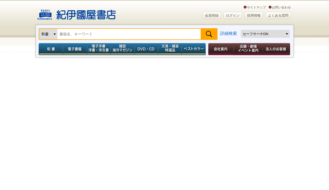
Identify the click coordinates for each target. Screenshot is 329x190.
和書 (50, 49)
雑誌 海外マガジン (122, 49)
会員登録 (212, 15)
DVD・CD (146, 49)
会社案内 (220, 49)
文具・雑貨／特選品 (170, 49)
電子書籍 (75, 49)
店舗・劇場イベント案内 (248, 49)
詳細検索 (228, 33)
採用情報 (254, 15)
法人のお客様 (277, 49)
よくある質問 (278, 15)
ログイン (233, 15)
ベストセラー (194, 49)
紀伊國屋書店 (77, 13)
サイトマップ (256, 7)
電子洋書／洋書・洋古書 (98, 49)
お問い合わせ (281, 7)
